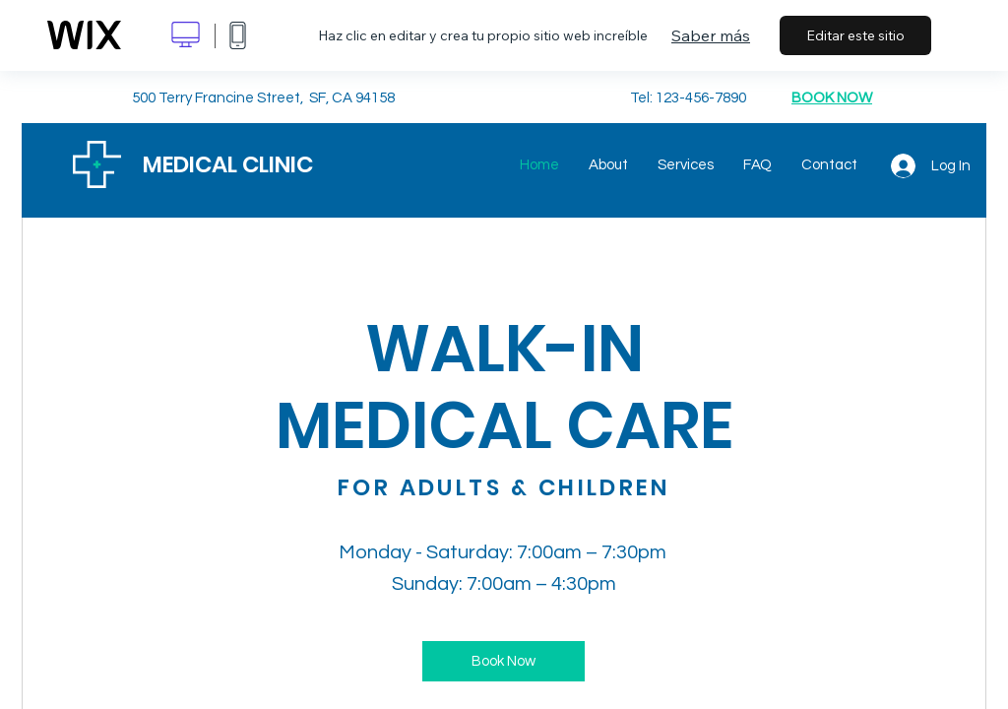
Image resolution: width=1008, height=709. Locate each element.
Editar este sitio (855, 35)
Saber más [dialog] (710, 35)
